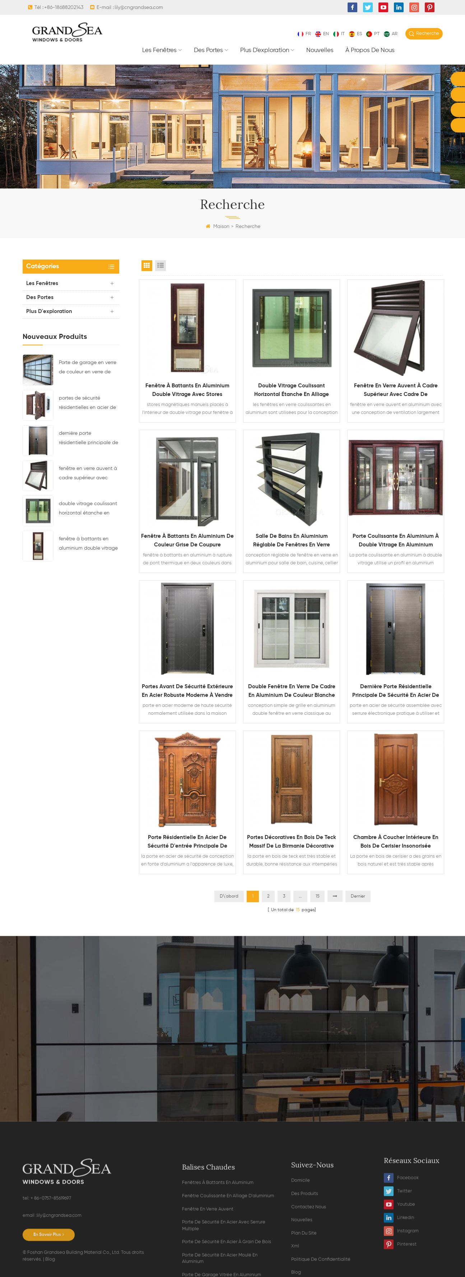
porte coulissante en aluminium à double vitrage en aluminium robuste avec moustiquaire (396, 541)
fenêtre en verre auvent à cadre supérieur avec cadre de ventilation (88, 474)
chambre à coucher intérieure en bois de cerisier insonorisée (395, 842)
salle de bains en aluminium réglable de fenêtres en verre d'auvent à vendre (291, 541)
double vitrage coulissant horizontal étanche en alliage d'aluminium (88, 509)
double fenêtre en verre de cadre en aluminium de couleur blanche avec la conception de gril (291, 692)
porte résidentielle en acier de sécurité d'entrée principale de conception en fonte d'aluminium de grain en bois (187, 842)
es (355, 34)
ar (390, 34)
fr (304, 34)
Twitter (398, 1265)
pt (373, 34)
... (300, 896)
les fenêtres (159, 50)
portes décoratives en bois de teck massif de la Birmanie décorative (291, 842)
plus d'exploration (264, 50)
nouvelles (320, 50)
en (322, 34)
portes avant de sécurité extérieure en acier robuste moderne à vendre (187, 691)
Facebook (401, 1252)
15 (317, 896)
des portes (208, 50)
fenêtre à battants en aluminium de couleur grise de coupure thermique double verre (187, 541)
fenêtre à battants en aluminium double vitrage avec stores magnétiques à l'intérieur (88, 544)
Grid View (146, 265)
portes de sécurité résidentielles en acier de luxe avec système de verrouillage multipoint (87, 404)
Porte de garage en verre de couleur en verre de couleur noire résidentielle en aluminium (88, 368)
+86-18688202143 (63, 7)
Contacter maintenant (233, 1097)
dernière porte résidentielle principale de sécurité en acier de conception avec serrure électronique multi (88, 439)
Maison (217, 226)
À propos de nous (370, 50)
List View (160, 265)
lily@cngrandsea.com (139, 7)
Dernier (358, 896)
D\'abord (229, 896)
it (339, 34)
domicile (300, 1273)
